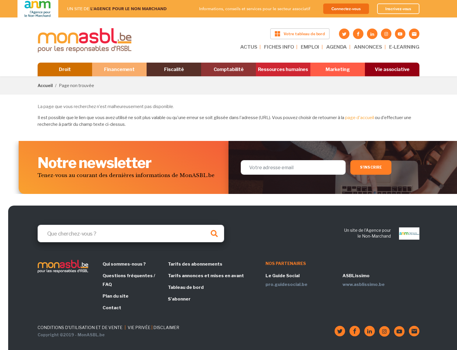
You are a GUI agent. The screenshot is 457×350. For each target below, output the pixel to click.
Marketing (338, 69)
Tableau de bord (186, 287)
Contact (112, 307)
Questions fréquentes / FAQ (129, 280)
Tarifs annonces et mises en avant (206, 275)
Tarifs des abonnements (195, 264)
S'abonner (179, 299)
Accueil (45, 85)
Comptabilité (229, 69)
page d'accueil (359, 117)
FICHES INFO (279, 47)
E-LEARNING (404, 47)
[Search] (131, 233)
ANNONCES (368, 47)
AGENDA (336, 47)
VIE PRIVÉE (139, 327)
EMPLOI (310, 47)
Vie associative (392, 69)
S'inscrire (371, 167)
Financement (119, 69)
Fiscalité (174, 69)
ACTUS (248, 47)
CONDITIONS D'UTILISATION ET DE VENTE (80, 327)
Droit (65, 69)
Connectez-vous (346, 9)
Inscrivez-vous (398, 9)
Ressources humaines (283, 69)
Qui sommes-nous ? (124, 264)
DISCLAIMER (166, 327)
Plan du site (116, 296)
